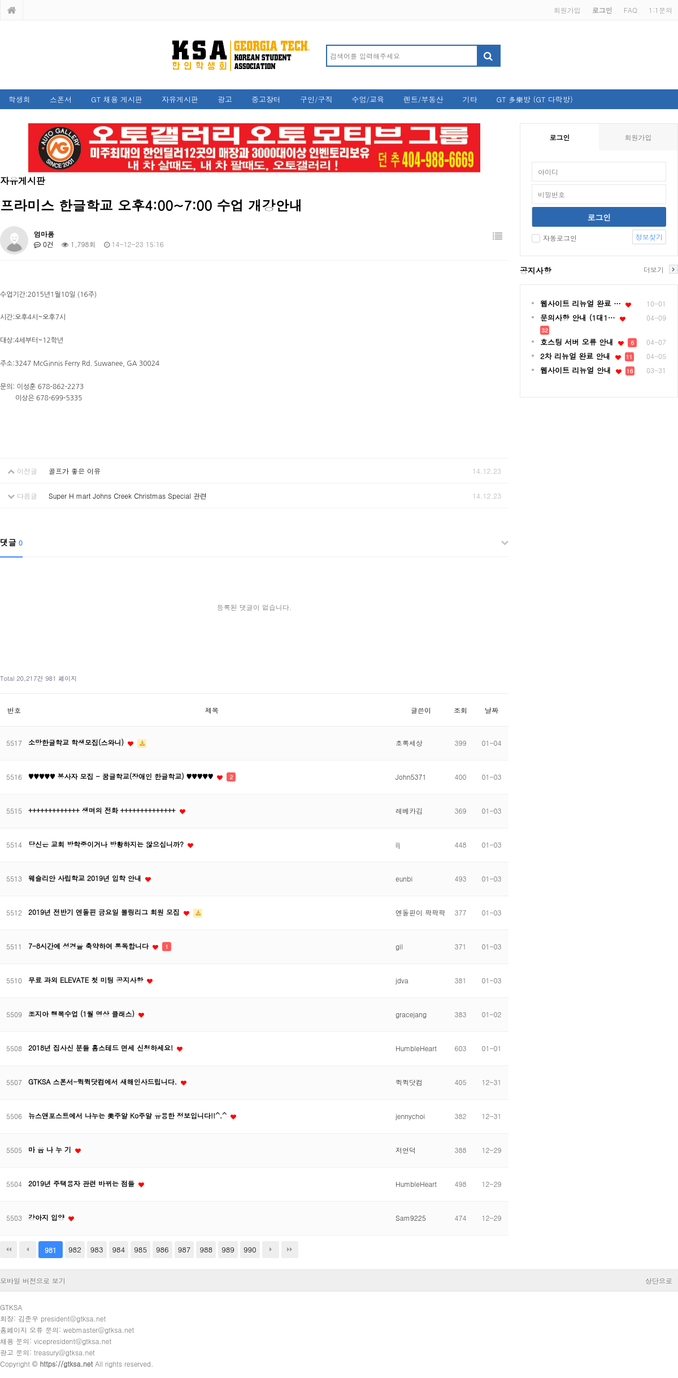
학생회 (19, 99)
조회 (460, 710)
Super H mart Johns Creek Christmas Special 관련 (128, 495)
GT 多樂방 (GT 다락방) (534, 99)
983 (96, 1249)
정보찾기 (649, 236)
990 (250, 1249)
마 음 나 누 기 (50, 1149)
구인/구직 (316, 99)
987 (184, 1249)
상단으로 (658, 1280)
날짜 (491, 710)
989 (227, 1249)
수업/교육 (368, 99)
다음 (270, 1249)
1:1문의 (660, 10)
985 (140, 1249)
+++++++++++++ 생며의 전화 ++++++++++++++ (103, 810)
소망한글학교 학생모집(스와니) (77, 742)
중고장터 (266, 99)
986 (162, 1249)
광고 (225, 99)
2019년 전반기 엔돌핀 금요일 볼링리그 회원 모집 (105, 912)
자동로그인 (554, 238)
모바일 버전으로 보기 (33, 1280)
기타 (469, 99)
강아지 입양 (47, 1217)
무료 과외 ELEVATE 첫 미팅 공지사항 (86, 979)
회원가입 (567, 10)
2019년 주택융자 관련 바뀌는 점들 (82, 1183)
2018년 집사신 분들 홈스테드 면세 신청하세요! (101, 1047)
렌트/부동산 (423, 99)
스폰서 (61, 99)
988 (205, 1249)
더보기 (654, 269)
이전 (27, 1249)
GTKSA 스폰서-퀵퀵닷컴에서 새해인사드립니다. (103, 1081)
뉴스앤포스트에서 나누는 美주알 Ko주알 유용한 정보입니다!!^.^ (128, 1115)
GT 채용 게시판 (116, 99)
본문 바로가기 (0, 0)
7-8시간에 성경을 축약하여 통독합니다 (89, 946)
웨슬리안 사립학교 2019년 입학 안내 (86, 878)
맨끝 (289, 1249)
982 (74, 1249)
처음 (8, 1249)
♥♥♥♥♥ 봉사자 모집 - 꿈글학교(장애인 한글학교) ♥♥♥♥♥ (121, 776)
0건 (44, 244)
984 (118, 1249)
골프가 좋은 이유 (75, 471)
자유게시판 (180, 99)
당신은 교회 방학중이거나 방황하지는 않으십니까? (107, 844)
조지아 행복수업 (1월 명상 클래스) (82, 1013)
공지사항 (535, 270)
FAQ (630, 10)
